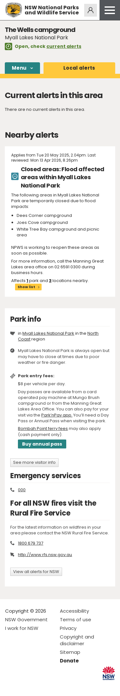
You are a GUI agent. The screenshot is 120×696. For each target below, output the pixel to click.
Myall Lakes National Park (48, 333)
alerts (79, 68)
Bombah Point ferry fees (43, 428)
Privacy (68, 628)
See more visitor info (34, 462)
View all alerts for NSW (36, 572)
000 (22, 490)
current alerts (63, 46)
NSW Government (26, 619)
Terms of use (75, 619)
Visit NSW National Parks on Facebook (11, 686)
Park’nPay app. (56, 415)
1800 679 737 (30, 543)
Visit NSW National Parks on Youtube (38, 686)
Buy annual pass (42, 444)
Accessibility (74, 611)
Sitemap (70, 652)
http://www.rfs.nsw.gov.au (45, 555)
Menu (19, 68)
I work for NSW (21, 628)
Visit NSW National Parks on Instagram (25, 686)
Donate (69, 660)
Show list (26, 286)
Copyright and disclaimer (77, 640)
